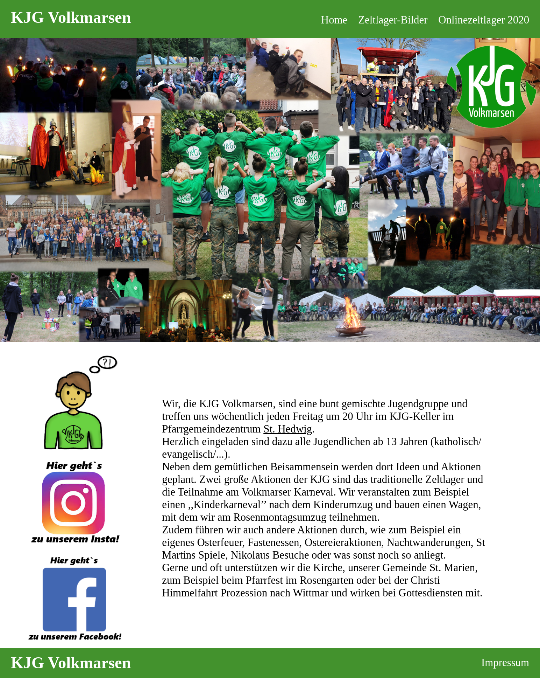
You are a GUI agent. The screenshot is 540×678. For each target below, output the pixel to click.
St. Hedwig (287, 429)
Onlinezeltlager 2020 (483, 20)
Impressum (505, 662)
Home (334, 20)
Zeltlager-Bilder (392, 20)
